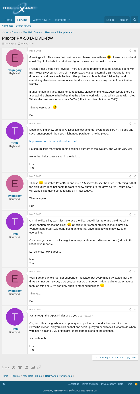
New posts (7, 25)
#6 (135, 309)
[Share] (130, 51)
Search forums (23, 25)
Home (8, 19)
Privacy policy (108, 384)
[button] (49, 19)
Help (120, 384)
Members (61, 19)
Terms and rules (90, 384)
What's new (40, 19)
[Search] (134, 19)
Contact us (73, 384)
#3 (135, 176)
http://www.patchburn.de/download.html (53, 141)
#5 (135, 271)
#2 (135, 123)
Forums (22, 19)
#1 (135, 51)
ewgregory (10, 43)
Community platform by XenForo (70, 391)
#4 (135, 214)
